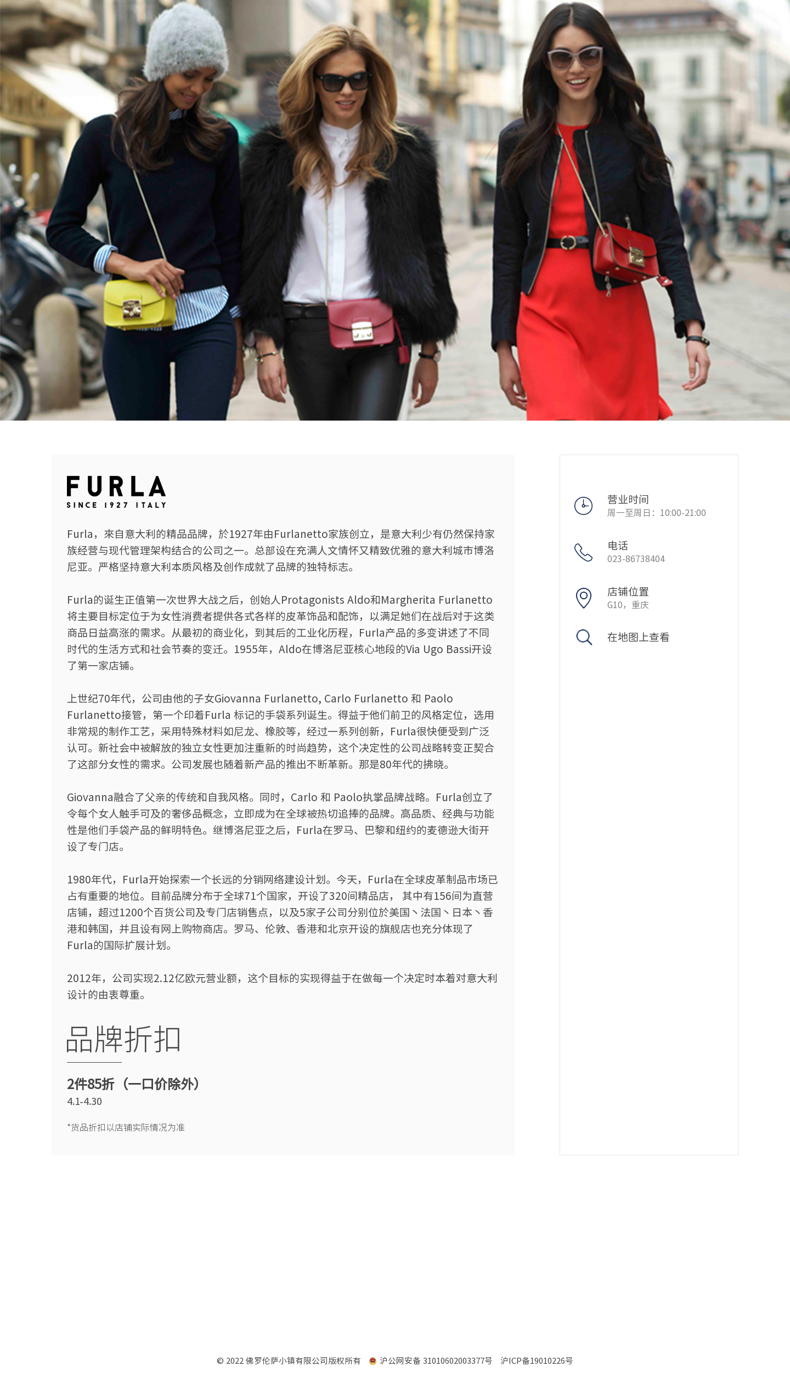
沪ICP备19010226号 (536, 1361)
